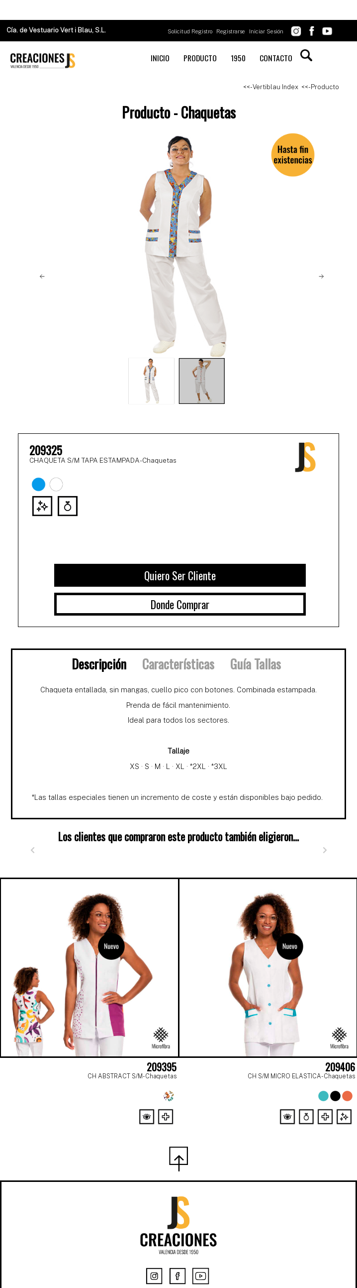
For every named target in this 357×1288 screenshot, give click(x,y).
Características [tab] (178, 663)
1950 (238, 58)
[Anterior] (32, 850)
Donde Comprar (180, 604)
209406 (340, 1066)
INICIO (160, 58)
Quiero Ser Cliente (180, 575)
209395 (162, 1066)
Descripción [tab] (99, 663)
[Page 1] (156, 1130)
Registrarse (230, 31)
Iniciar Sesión (266, 31)
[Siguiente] (324, 850)
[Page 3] (200, 1130)
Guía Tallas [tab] (255, 663)
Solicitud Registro (190, 31)
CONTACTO (276, 58)
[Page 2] (178, 1130)
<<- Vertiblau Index (270, 87)
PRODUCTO (200, 58)
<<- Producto (320, 87)
